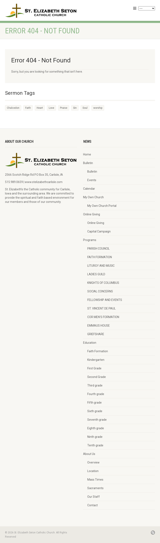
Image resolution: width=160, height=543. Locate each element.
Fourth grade (95, 394)
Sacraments (95, 488)
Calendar (89, 188)
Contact (92, 505)
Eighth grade (95, 428)
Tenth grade (95, 445)
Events (91, 180)
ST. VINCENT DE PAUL (101, 308)
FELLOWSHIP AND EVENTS (104, 300)
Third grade (94, 385)
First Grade (94, 368)
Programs (89, 240)
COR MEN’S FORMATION (103, 317)
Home (87, 154)
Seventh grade (97, 419)
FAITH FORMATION (99, 257)
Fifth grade (94, 402)
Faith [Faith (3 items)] (28, 107)
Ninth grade (94, 436)
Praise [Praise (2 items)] (63, 107)
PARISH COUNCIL (98, 248)
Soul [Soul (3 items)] (85, 107)
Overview (93, 462)
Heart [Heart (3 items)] (40, 107)
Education (89, 342)
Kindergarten (95, 359)
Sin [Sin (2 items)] (75, 107)
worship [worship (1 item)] (97, 107)
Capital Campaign (99, 231)
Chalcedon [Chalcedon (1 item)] (13, 107)
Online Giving (91, 214)
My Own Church (93, 197)
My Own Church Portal (101, 205)
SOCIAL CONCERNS (100, 291)
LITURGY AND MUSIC (101, 265)
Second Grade (96, 377)
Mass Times (95, 479)
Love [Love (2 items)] (51, 107)
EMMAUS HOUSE (98, 325)
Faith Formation (97, 351)
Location (93, 471)
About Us (89, 454)
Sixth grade (94, 411)
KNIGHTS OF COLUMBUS (103, 282)
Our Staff (93, 496)
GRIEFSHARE (95, 334)
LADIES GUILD (96, 274)
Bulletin (88, 163)
